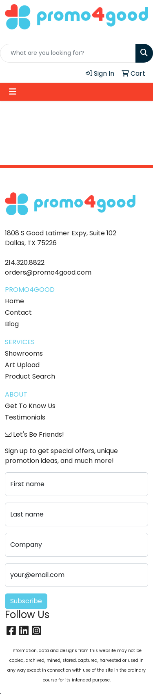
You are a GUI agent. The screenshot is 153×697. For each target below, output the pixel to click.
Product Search (30, 376)
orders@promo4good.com (48, 272)
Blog (12, 324)
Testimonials (25, 417)
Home (14, 301)
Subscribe (26, 601)
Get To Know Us (30, 406)
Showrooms (24, 353)
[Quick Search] (68, 53)
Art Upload (22, 365)
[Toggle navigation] (12, 91)
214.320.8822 (24, 262)
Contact (18, 312)
